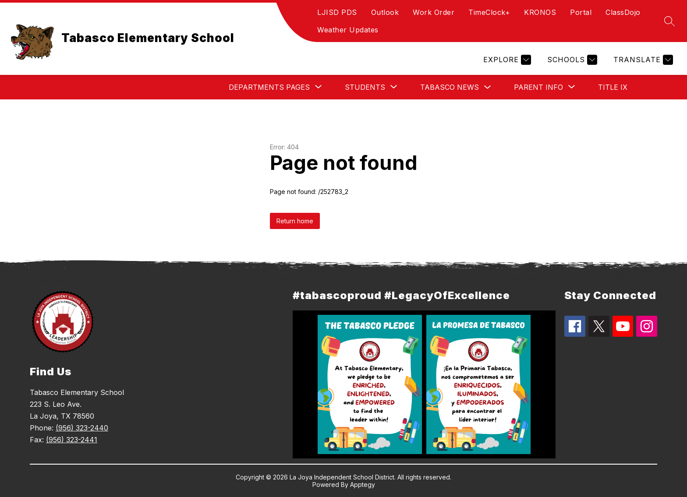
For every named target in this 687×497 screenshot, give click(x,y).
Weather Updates (348, 29)
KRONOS (540, 12)
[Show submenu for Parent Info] (538, 87)
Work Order (433, 12)
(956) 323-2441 (71, 439)
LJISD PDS (337, 12)
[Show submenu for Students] (365, 87)
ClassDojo (623, 12)
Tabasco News (449, 87)
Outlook (385, 12)
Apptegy (362, 484)
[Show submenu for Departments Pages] (269, 87)
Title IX (612, 87)
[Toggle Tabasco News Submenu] (487, 87)
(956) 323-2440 (82, 427)
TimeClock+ (489, 12)
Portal (580, 12)
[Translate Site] (642, 59)
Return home (294, 221)
